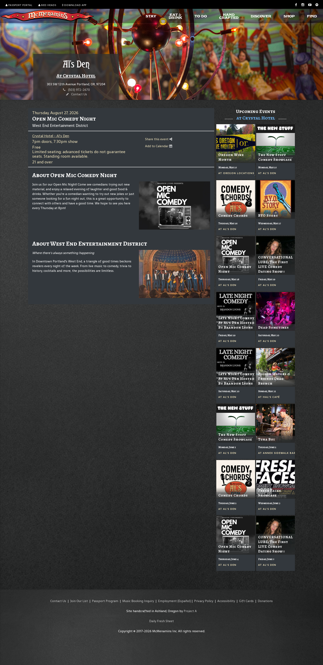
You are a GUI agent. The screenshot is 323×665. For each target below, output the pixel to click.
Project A (190, 611)
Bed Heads (47, 5)
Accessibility (226, 601)
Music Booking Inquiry (138, 601)
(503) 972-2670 (79, 89)
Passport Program (105, 601)
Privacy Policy (203, 601)
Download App (74, 5)
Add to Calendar (158, 146)
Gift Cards (246, 601)
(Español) (184, 601)
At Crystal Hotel (75, 75)
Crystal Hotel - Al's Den (50, 136)
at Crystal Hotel (255, 118)
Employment (167, 601)
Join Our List (79, 601)
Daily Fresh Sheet (161, 621)
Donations (265, 601)
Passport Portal (19, 5)
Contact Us (79, 94)
